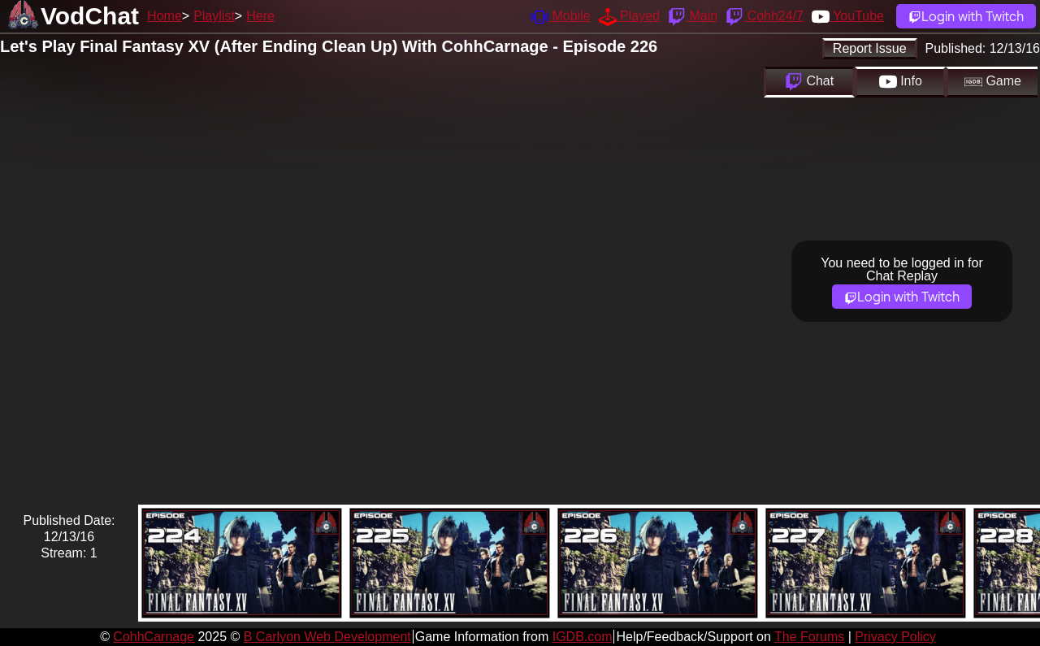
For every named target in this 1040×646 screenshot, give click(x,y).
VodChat (90, 15)
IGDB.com (582, 637)
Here (260, 16)
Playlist (214, 16)
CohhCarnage (153, 637)
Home (164, 16)
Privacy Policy (895, 637)
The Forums (809, 637)
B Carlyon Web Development (327, 637)
